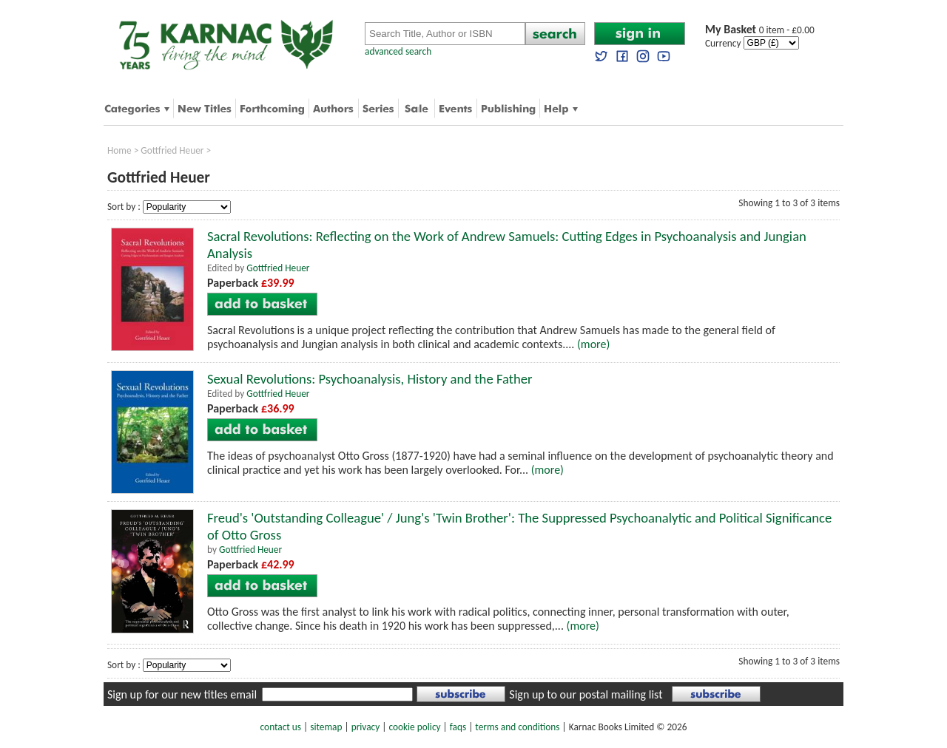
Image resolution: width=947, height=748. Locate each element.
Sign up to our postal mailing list (585, 694)
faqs (458, 727)
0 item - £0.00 (760, 30)
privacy (365, 727)
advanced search (398, 51)
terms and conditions (517, 727)
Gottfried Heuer (172, 150)
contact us (280, 727)
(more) (593, 344)
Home (119, 150)
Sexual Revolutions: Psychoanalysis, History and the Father (370, 378)
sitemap (326, 727)
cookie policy (414, 727)
